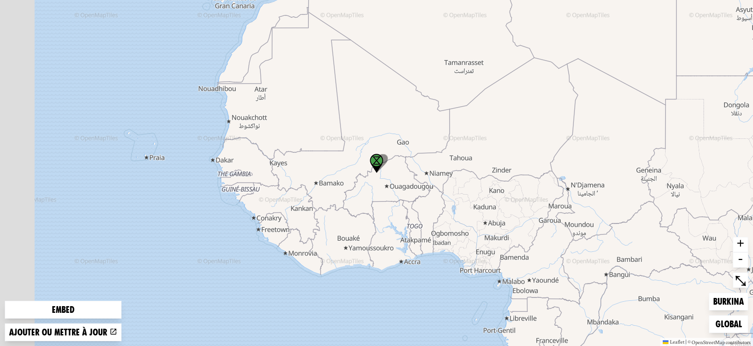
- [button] (740, 260)
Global (731, 323)
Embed (63, 310)
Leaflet (673, 341)
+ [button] (740, 244)
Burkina (728, 301)
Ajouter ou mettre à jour (63, 332)
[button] (376, 163)
